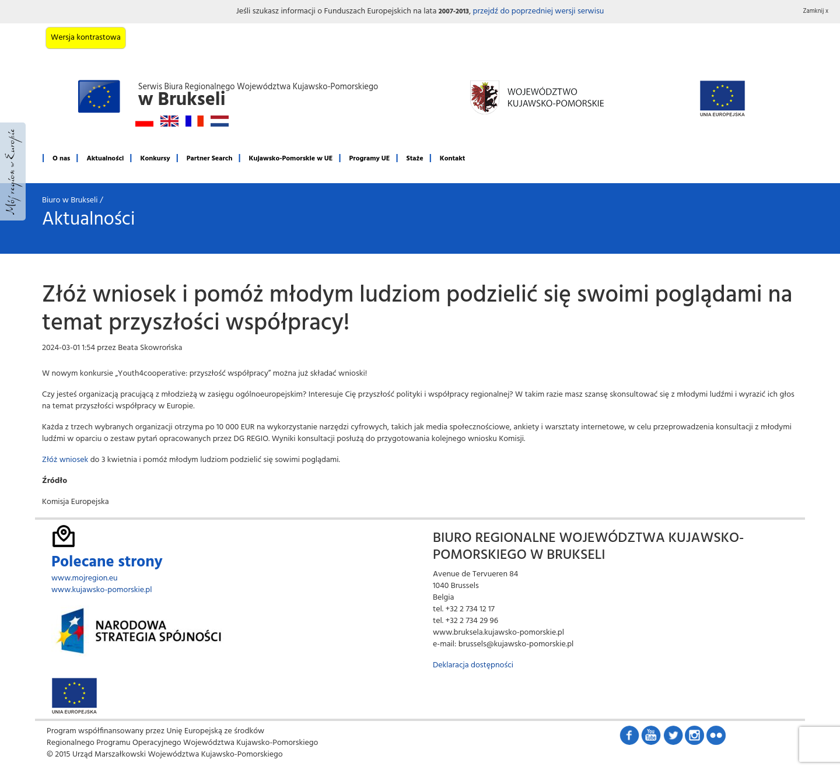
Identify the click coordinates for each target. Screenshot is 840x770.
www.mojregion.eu (84, 578)
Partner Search (210, 158)
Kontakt (453, 158)
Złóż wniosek (65, 460)
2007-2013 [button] (454, 12)
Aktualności (105, 158)
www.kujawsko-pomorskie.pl (101, 590)
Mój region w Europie (13, 171)
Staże (415, 158)
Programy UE (369, 158)
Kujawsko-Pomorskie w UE (291, 158)
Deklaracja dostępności (473, 665)
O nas (61, 158)
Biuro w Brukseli (70, 200)
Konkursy (155, 158)
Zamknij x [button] (816, 11)
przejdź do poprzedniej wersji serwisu (538, 11)
